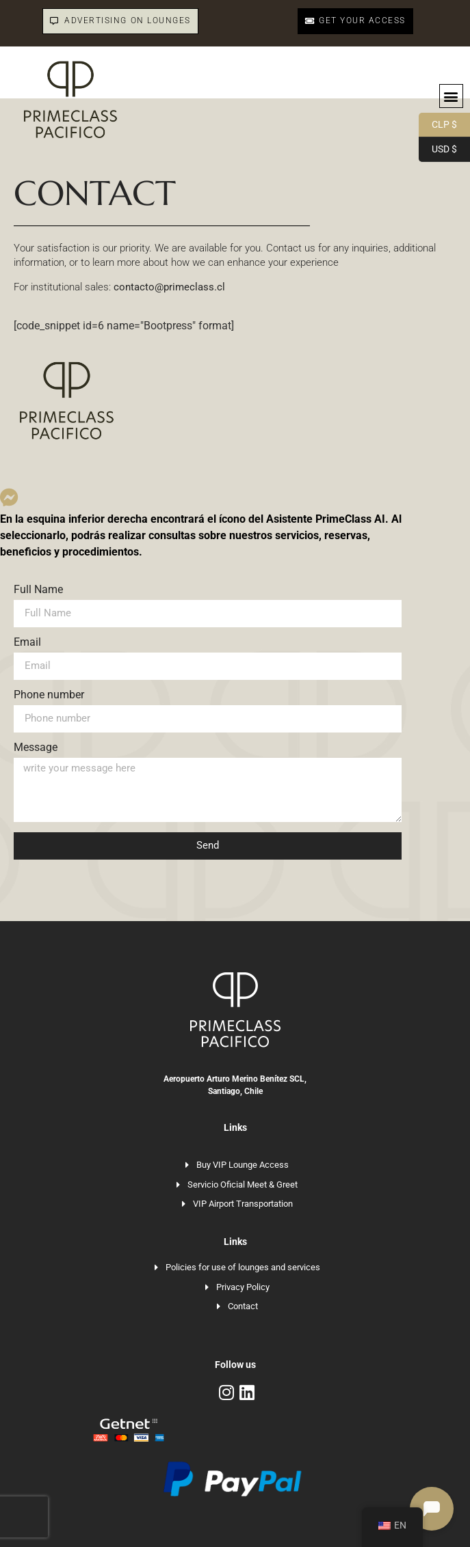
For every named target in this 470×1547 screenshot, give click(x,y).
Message (35, 748)
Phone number (49, 695)
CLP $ (438, 125)
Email (27, 642)
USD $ (438, 149)
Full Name (38, 590)
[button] (451, 96)
